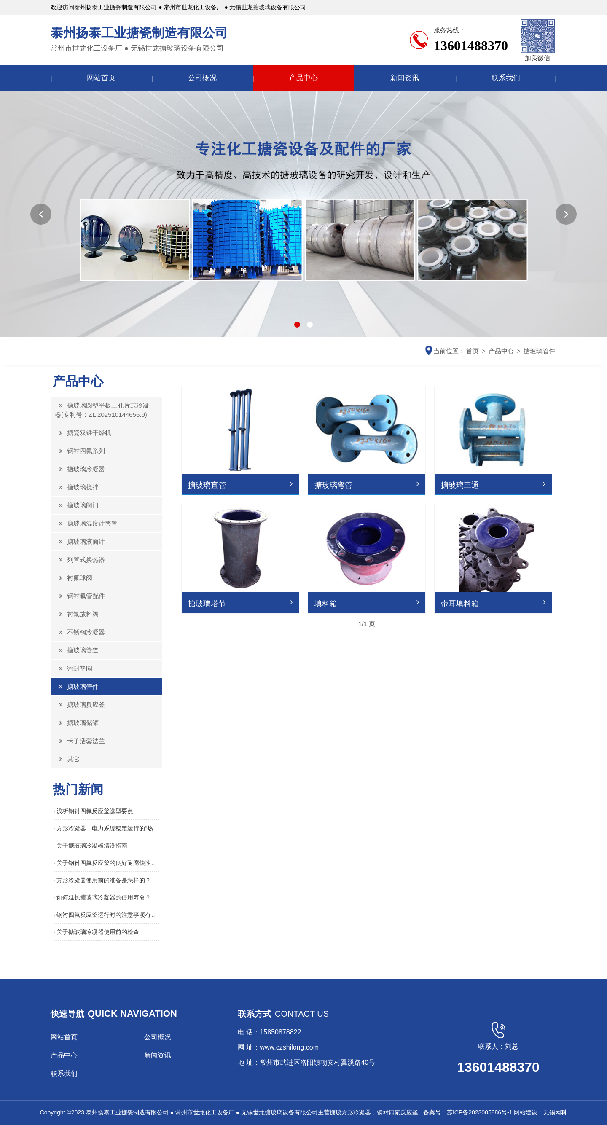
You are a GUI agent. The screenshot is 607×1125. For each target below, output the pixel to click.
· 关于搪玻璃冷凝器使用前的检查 (97, 932)
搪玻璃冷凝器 (80, 469)
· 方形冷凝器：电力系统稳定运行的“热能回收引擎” (107, 828)
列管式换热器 (80, 559)
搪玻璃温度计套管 (86, 523)
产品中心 (303, 78)
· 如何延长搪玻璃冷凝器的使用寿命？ (102, 897)
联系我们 (506, 78)
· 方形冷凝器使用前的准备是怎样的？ (102, 880)
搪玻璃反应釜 (80, 704)
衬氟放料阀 (77, 614)
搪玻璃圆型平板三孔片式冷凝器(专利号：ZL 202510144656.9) (102, 410)
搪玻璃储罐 (77, 722)
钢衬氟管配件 (80, 595)
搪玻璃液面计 (80, 541)
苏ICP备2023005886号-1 (480, 1112)
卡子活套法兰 (80, 740)
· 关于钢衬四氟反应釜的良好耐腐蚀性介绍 (107, 862)
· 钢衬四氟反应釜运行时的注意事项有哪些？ (107, 914)
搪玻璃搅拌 (77, 487)
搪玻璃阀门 (77, 505)
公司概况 (202, 78)
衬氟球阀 (73, 577)
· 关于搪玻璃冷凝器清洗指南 (91, 845)
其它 (67, 759)
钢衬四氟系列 (80, 450)
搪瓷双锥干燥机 (83, 432)
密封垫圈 (73, 668)
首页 (472, 350)
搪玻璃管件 (539, 350)
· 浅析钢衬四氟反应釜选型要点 (94, 811)
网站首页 (101, 78)
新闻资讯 (404, 78)
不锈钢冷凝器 (80, 632)
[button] (40, 214)
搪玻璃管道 (77, 650)
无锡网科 (555, 1112)
